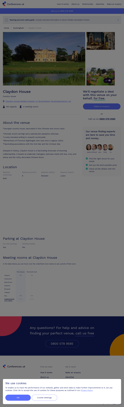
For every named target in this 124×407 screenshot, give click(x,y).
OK (18, 397)
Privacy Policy (87, 390)
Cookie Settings (45, 397)
